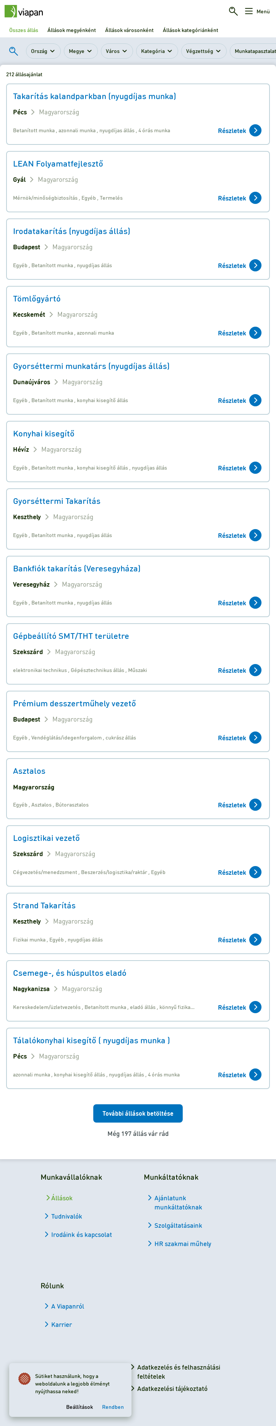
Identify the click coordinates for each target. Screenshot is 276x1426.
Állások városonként (129, 29)
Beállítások (79, 1406)
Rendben (113, 1406)
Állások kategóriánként (190, 29)
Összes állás (23, 29)
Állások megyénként (71, 29)
